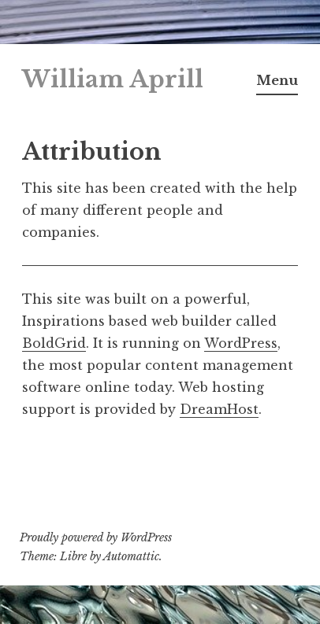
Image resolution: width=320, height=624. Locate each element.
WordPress (240, 343)
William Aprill (112, 79)
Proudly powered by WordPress (96, 537)
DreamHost (219, 409)
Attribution (92, 152)
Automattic (131, 556)
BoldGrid (54, 343)
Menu (277, 80)
